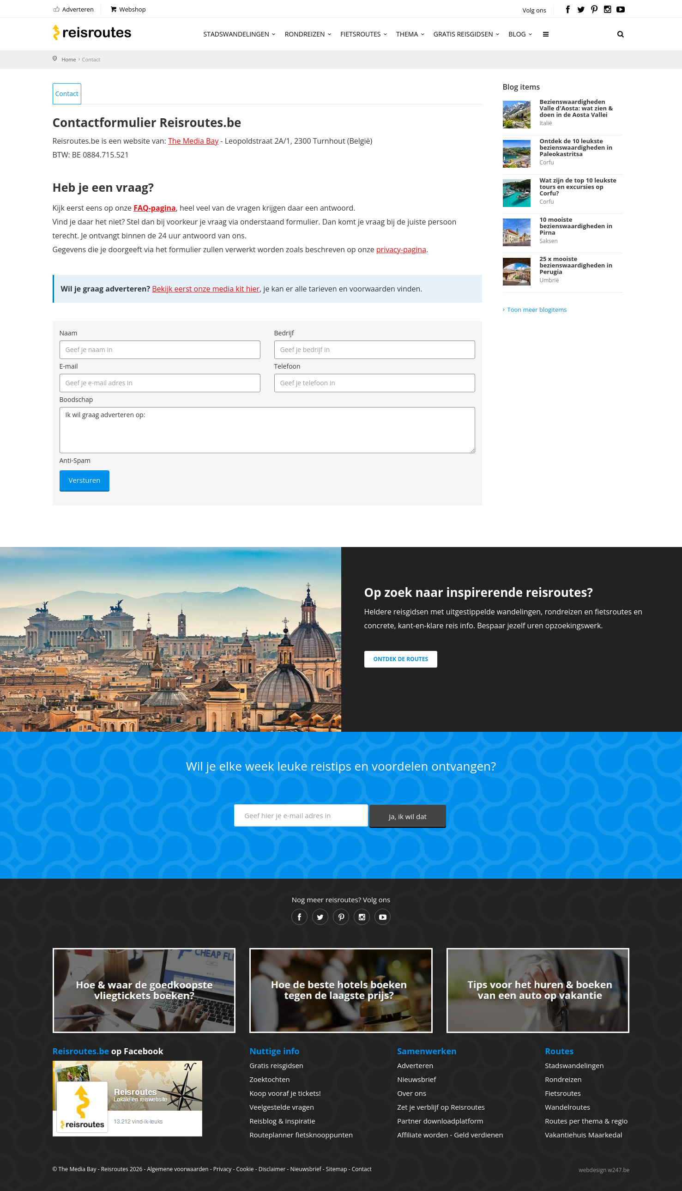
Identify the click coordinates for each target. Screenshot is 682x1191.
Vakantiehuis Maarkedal (583, 1134)
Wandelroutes (567, 1107)
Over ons (411, 1093)
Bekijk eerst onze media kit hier (206, 289)
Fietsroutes (365, 34)
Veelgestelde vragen (281, 1107)
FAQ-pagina (154, 208)
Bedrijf (284, 332)
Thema (411, 34)
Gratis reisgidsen (468, 34)
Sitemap (336, 1169)
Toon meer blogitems (537, 309)
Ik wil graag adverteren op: (267, 430)
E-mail (69, 366)
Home (69, 59)
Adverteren (73, 9)
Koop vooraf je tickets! (284, 1093)
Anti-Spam (75, 460)
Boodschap (76, 399)
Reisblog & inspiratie (282, 1120)
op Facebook (108, 1051)
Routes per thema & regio (586, 1120)
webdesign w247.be (604, 1170)
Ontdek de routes (401, 659)
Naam (69, 332)
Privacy (222, 1169)
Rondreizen (309, 34)
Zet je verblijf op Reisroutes (441, 1107)
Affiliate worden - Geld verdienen (450, 1134)
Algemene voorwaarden (177, 1169)
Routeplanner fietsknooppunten (301, 1134)
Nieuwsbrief (416, 1079)
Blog (521, 34)
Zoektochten (269, 1079)
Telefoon (287, 366)
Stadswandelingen (241, 34)
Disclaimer (272, 1169)
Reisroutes (92, 32)
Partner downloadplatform (440, 1120)
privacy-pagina (401, 249)
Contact (66, 93)
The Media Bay (193, 141)
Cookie (244, 1169)
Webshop (127, 9)
